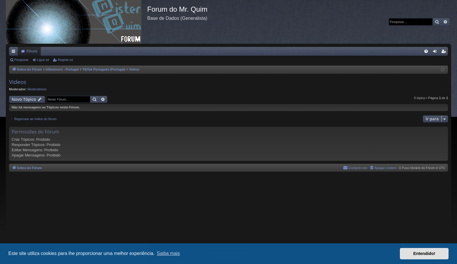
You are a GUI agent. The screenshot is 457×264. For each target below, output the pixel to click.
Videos (17, 82)
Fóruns (32, 51)
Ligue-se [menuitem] (436, 52)
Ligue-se (43, 59)
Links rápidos (14, 52)
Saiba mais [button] (168, 253)
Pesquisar (21, 59)
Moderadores (37, 89)
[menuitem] (426, 51)
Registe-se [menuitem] (445, 52)
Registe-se (65, 59)
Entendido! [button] (424, 253)
